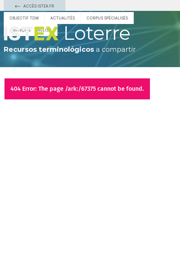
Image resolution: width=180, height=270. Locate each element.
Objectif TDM (24, 18)
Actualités (62, 18)
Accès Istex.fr (34, 6)
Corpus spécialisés (107, 18)
